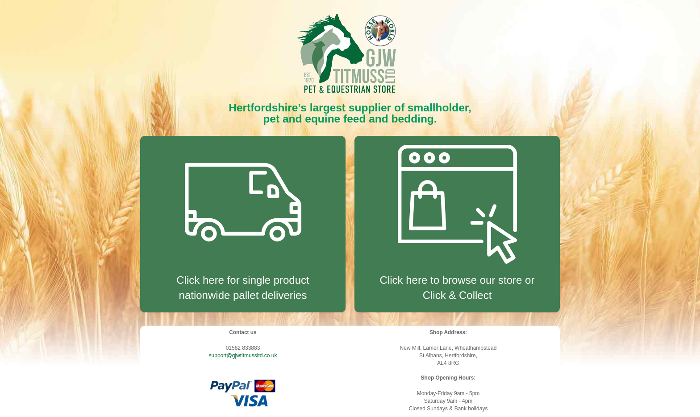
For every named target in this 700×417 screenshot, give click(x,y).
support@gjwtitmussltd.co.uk (243, 355)
